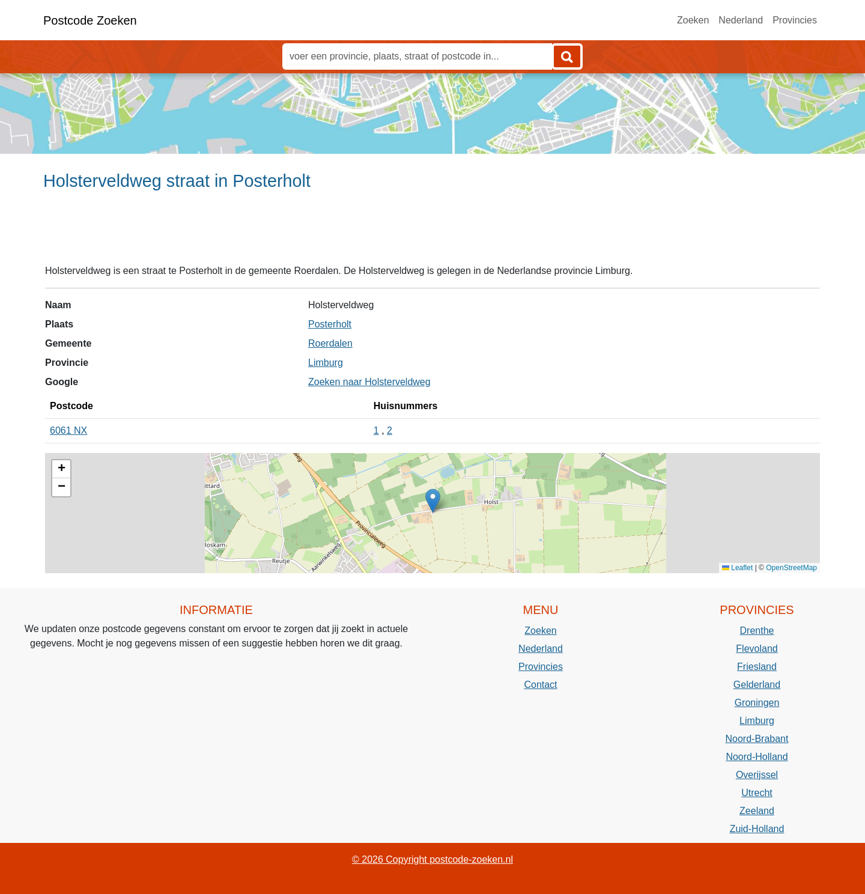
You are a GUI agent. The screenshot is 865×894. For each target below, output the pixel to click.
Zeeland (756, 811)
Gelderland (756, 685)
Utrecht (756, 793)
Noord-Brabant (757, 739)
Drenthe (757, 630)
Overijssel (757, 775)
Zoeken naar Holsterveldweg (369, 382)
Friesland (757, 666)
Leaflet (737, 568)
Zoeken (693, 20)
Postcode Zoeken (90, 20)
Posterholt (329, 324)
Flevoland (756, 648)
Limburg (325, 362)
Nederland (740, 20)
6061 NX (68, 430)
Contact (540, 685)
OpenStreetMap (791, 568)
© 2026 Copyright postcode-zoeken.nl (432, 859)
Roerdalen (330, 343)
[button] (432, 500)
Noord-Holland (757, 757)
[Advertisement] (432, 232)
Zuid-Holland (757, 829)
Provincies (794, 20)
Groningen (757, 703)
